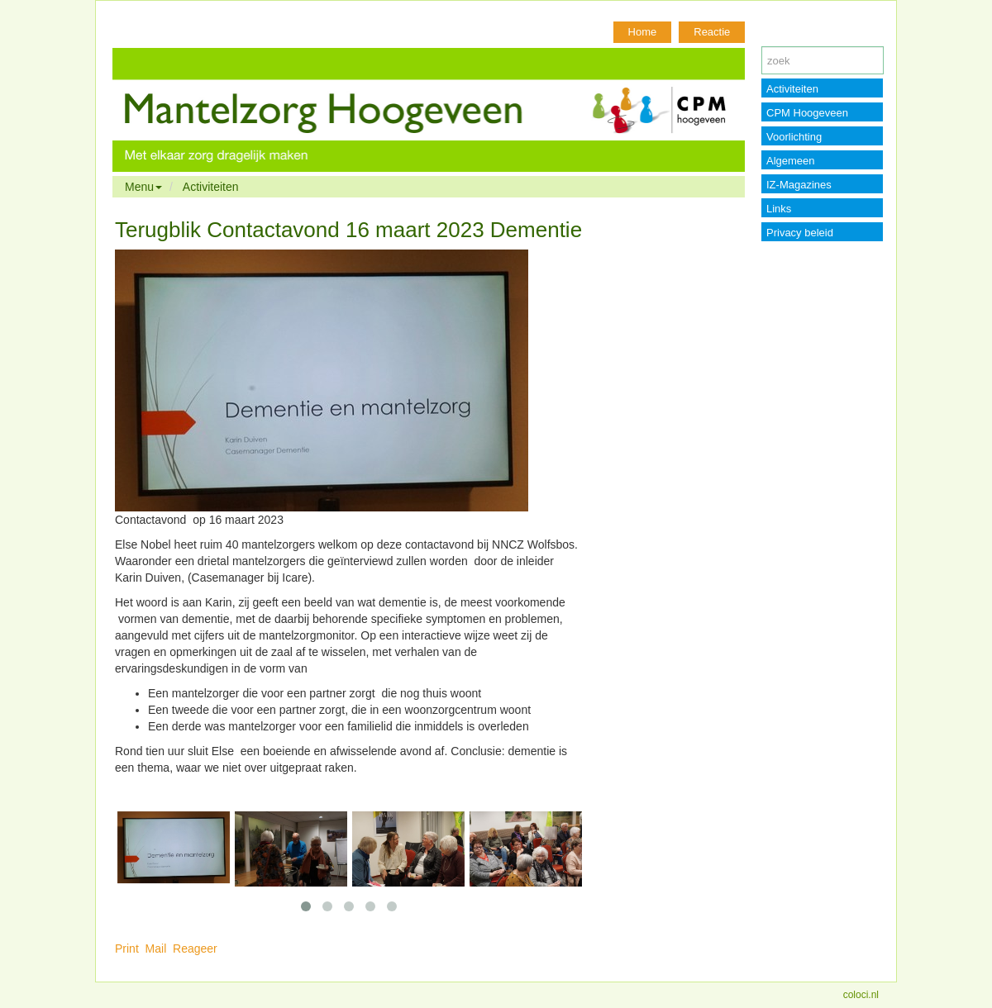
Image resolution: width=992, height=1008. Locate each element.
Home (642, 32)
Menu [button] (143, 186)
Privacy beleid (799, 232)
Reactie (712, 32)
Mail (156, 948)
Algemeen (790, 161)
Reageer (195, 948)
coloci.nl (861, 995)
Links (778, 208)
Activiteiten (211, 186)
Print (127, 948)
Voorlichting (794, 137)
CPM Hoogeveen (807, 113)
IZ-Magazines (799, 184)
